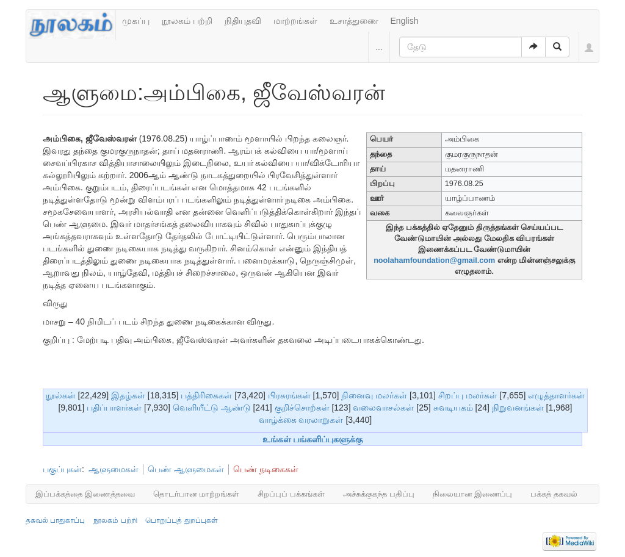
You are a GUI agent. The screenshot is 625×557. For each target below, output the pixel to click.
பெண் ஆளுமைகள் (186, 469)
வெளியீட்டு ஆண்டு (212, 407)
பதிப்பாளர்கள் (114, 407)
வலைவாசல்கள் (383, 407)
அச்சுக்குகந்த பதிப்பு (378, 493)
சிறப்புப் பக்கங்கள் (291, 493)
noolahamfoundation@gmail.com (434, 260)
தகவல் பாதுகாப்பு (55, 520)
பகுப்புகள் (62, 469)
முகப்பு (136, 21)
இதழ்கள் (128, 395)
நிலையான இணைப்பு (473, 493)
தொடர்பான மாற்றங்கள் (196, 493)
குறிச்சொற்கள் (302, 407)
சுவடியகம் (453, 407)
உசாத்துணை (354, 21)
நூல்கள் (61, 395)
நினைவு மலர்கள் (374, 395)
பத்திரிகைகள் (206, 395)
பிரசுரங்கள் (289, 395)
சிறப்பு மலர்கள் (467, 395)
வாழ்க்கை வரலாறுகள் (301, 420)
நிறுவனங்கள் (518, 407)
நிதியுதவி (243, 21)
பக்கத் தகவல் (553, 493)
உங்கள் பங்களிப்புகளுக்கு (312, 439)
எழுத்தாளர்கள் (556, 395)
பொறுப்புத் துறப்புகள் (181, 520)
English (405, 21)
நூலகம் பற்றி (187, 21)
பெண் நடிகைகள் (265, 469)
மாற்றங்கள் (295, 21)
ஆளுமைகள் (114, 469)
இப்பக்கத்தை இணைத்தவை (85, 493)
